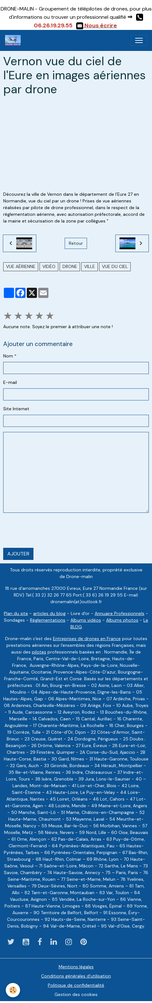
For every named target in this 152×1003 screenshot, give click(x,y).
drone (69, 266)
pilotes (39, 652)
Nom (8, 356)
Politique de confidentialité (76, 985)
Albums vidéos (85, 620)
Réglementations (47, 620)
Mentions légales (76, 967)
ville (89, 266)
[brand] (14, 40)
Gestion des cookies (76, 994)
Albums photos (122, 620)
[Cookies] (13, 990)
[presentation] (51, 530)
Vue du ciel (115, 266)
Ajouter (18, 553)
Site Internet (16, 409)
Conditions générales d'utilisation (76, 976)
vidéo (48, 266)
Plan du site (16, 613)
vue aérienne (20, 266)
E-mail (10, 382)
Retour (76, 243)
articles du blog (49, 613)
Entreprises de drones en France (87, 638)
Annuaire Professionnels (119, 613)
